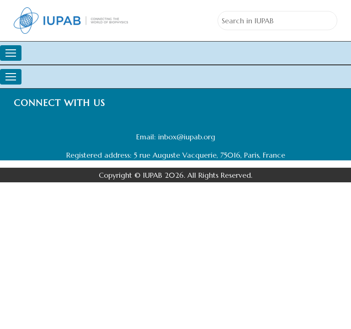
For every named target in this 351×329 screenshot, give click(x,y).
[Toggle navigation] (10, 53)
